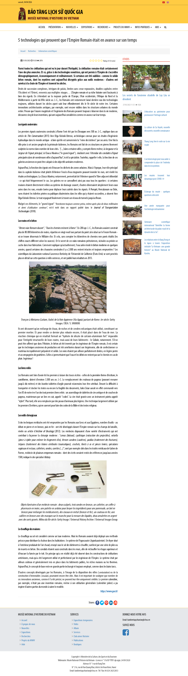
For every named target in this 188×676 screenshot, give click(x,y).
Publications (78, 640)
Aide (158, 27)
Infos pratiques (143, 27)
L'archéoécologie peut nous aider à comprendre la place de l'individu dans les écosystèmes (157, 162)
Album (76, 628)
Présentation (55, 27)
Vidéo (76, 624)
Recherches (104, 27)
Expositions (87, 27)
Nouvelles (72, 27)
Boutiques (78, 644)
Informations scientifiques (47, 51)
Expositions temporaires (83, 620)
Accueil (41, 27)
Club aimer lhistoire (81, 636)
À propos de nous (28, 624)
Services (77, 632)
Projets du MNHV (123, 27)
